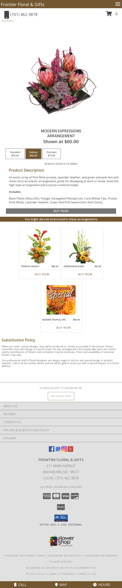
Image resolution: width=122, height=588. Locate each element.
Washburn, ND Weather (41, 567)
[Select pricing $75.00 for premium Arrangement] (51, 154)
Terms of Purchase (62, 573)
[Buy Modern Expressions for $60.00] (61, 211)
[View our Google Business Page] (58, 451)
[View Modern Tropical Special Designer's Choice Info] (61, 299)
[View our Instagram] (64, 451)
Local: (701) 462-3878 (61, 478)
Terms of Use (87, 573)
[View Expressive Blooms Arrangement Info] (82, 246)
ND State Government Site (78, 567)
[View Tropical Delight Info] (39, 246)
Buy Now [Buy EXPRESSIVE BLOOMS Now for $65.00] (85, 274)
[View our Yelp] (70, 451)
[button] (112, 15)
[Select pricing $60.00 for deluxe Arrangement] (33, 154)
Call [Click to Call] (20, 584)
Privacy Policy (36, 573)
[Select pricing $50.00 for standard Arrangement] (15, 154)
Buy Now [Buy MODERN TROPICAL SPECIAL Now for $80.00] (63, 328)
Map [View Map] (61, 584)
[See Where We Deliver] (61, 396)
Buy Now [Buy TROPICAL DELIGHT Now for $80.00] (42, 274)
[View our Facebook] (51, 451)
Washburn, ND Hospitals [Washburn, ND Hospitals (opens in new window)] (65, 555)
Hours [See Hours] (101, 584)
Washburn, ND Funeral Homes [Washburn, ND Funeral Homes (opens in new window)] (25, 555)
